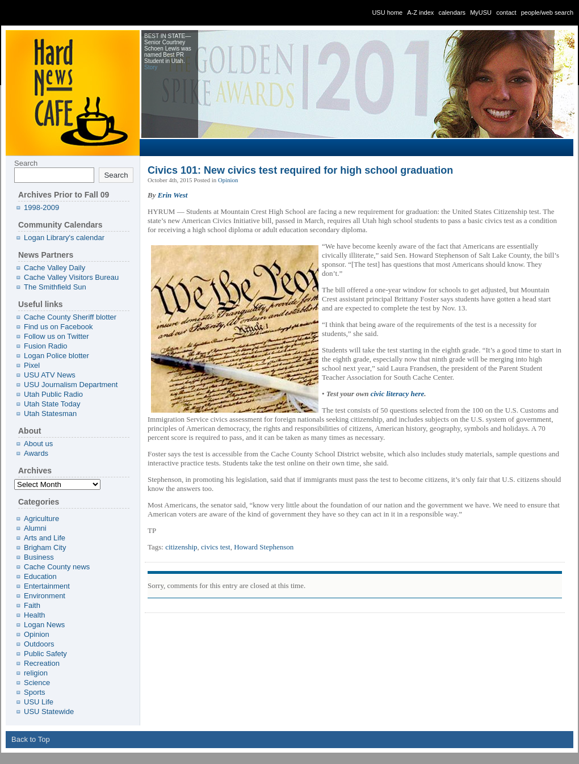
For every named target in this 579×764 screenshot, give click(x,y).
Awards (36, 453)
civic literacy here (398, 393)
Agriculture (41, 518)
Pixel (32, 365)
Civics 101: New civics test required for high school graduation (300, 170)
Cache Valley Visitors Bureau (71, 277)
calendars (451, 12)
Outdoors (39, 644)
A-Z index (420, 12)
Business (39, 557)
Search (25, 163)
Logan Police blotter (56, 355)
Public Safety (45, 653)
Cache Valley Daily (54, 267)
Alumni (35, 528)
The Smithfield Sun (55, 287)
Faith (32, 605)
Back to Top (30, 739)
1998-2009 (41, 207)
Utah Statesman (50, 413)
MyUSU (481, 12)
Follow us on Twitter (56, 336)
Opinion (228, 180)
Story (150, 67)
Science (37, 682)
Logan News (44, 624)
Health (34, 615)
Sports (34, 692)
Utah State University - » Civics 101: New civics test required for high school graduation (91, 13)
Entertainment (47, 586)
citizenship (181, 547)
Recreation (42, 663)
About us (38, 443)
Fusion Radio (46, 346)
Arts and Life (44, 538)
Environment (44, 595)
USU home (387, 12)
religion (36, 673)
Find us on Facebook (58, 326)
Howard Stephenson (263, 547)
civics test (215, 547)
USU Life (38, 702)
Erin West (173, 195)
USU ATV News (49, 375)
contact (506, 12)
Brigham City (45, 547)
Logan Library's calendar (64, 237)
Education (40, 576)
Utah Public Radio (53, 394)
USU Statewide (49, 711)
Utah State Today (52, 404)
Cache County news (57, 566)
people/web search (547, 12)
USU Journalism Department (71, 384)
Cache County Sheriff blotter (70, 317)
